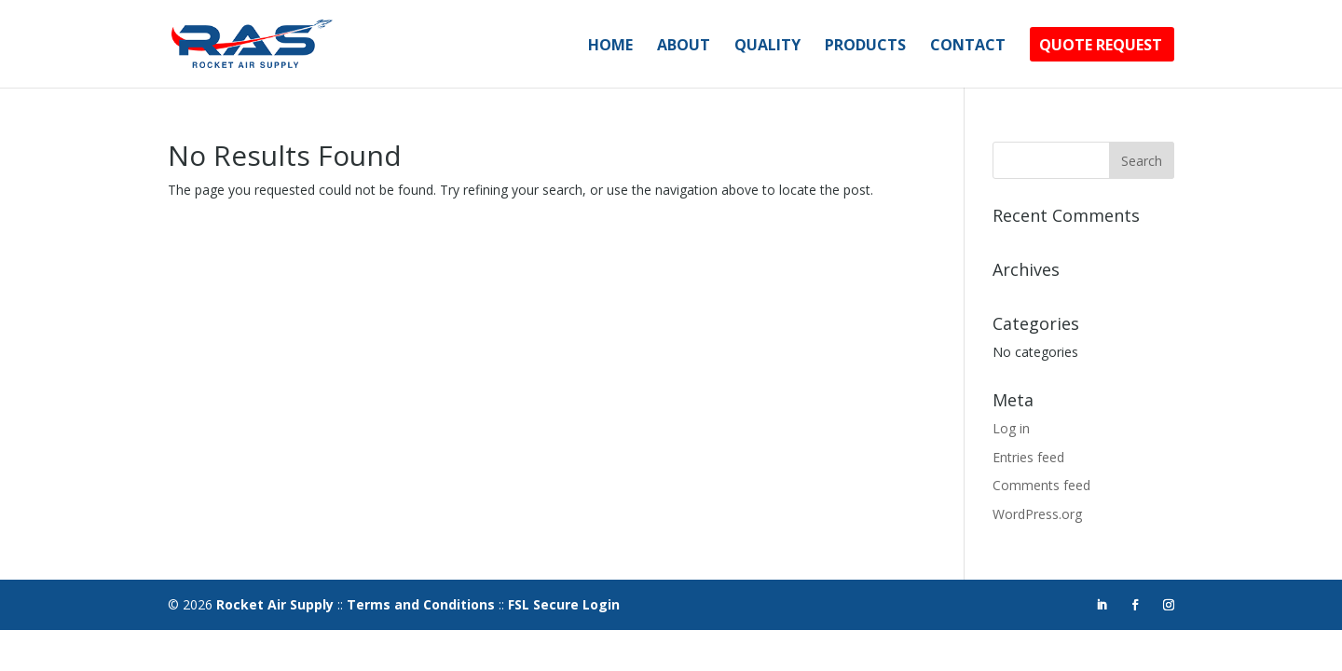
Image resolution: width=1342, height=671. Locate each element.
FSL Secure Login (564, 604)
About (683, 46)
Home (610, 46)
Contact (968, 46)
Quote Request (1100, 46)
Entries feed (1028, 457)
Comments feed (1041, 485)
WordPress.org (1037, 514)
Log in (1011, 428)
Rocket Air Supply (275, 604)
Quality (767, 46)
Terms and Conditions (421, 604)
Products (865, 46)
